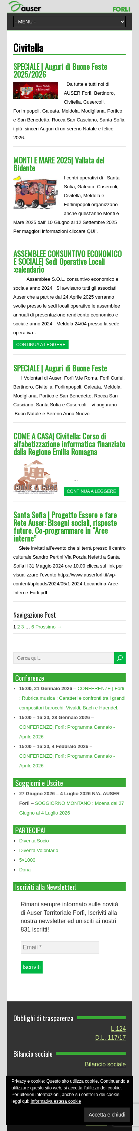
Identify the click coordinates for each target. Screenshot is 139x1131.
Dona (25, 869)
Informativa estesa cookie (55, 1101)
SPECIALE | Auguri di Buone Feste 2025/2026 (60, 70)
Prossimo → (49, 627)
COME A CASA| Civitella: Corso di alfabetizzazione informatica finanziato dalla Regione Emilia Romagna (69, 443)
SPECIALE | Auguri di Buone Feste (60, 368)
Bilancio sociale (105, 1064)
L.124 (118, 1029)
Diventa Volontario (39, 850)
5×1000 (27, 860)
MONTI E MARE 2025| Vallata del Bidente (58, 163)
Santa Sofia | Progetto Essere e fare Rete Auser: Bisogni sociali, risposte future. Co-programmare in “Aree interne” (65, 526)
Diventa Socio (34, 841)
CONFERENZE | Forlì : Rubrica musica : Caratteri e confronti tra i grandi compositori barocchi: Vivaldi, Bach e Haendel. (72, 698)
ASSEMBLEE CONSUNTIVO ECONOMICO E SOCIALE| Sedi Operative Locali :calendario (67, 261)
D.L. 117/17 (110, 1037)
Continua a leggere (41, 344)
